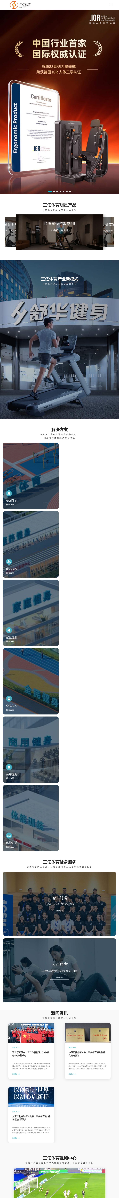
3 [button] (57, 191)
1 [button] (50, 191)
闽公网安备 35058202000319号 (99, 1195)
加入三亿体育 (53, 1182)
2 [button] (54, 191)
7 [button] (70, 191)
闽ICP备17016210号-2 (75, 1195)
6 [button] (66, 191)
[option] (59, 102)
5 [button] (63, 191)
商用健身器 (13, 1182)
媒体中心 (25, 1182)
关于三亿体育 (40, 1182)
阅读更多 (15, 868)
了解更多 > (59, 704)
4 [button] (60, 191)
